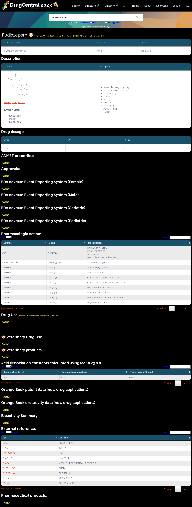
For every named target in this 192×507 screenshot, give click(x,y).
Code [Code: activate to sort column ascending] (52, 242)
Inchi (14, 102)
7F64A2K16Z (9, 453)
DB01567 (7, 483)
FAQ (187, 5)
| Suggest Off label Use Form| (28, 315)
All (74, 23)
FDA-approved (84, 23)
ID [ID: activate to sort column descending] (4, 437)
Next (185, 308)
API (125, 5)
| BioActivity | (98, 36)
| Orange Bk (87, 36)
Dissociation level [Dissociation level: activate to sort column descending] (13, 372)
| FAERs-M (77, 36)
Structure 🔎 (92, 5)
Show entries (9, 237)
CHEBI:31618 (8, 468)
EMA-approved (98, 23)
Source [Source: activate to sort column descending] (7, 242)
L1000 (176, 5)
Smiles (21, 102)
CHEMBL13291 (9, 473)
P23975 (108, 26)
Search (76, 5)
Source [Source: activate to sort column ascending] (64, 437)
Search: (177, 237)
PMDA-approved (113, 23)
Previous (161, 308)
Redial (135, 5)
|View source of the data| (49, 315)
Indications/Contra (56, 36)
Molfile (7, 102)
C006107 (7, 463)
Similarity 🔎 (111, 5)
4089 (5, 448)
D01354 (6, 478)
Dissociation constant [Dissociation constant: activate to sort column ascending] (74, 372)
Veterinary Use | (41, 36)
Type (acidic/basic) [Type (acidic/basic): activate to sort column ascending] (141, 372)
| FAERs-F (69, 36)
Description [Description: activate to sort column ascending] (95, 242)
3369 (5, 443)
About (147, 5)
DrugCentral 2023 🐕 (34, 5)
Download (162, 5)
